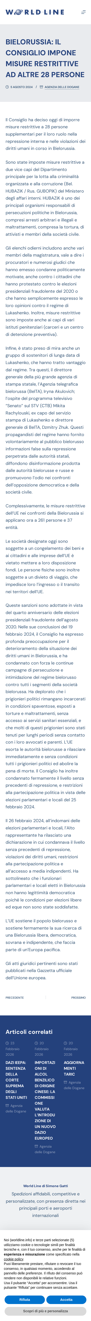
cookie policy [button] (13, 1259)
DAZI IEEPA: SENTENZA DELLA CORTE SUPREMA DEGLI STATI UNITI (16, 1080)
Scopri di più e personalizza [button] (45, 1311)
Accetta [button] (66, 1300)
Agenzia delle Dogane (62, 87)
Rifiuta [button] (24, 1300)
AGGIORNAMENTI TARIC (74, 1068)
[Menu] (83, 12)
